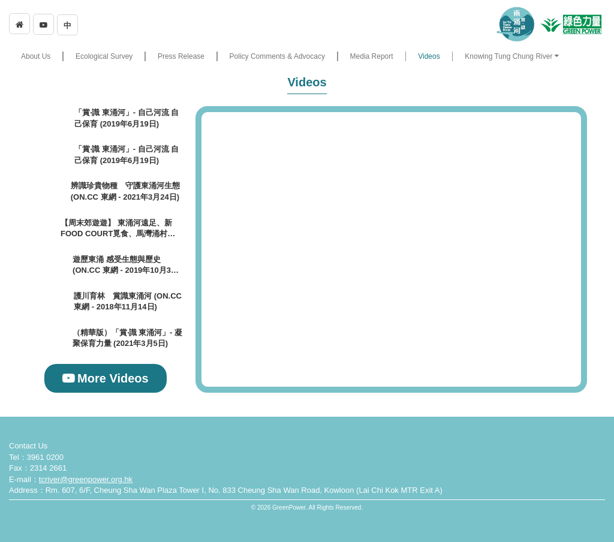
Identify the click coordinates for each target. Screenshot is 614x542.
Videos (429, 56)
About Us (35, 56)
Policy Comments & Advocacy (277, 56)
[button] (511, 56)
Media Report (371, 56)
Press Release (181, 56)
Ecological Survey (104, 56)
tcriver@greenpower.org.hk (86, 479)
